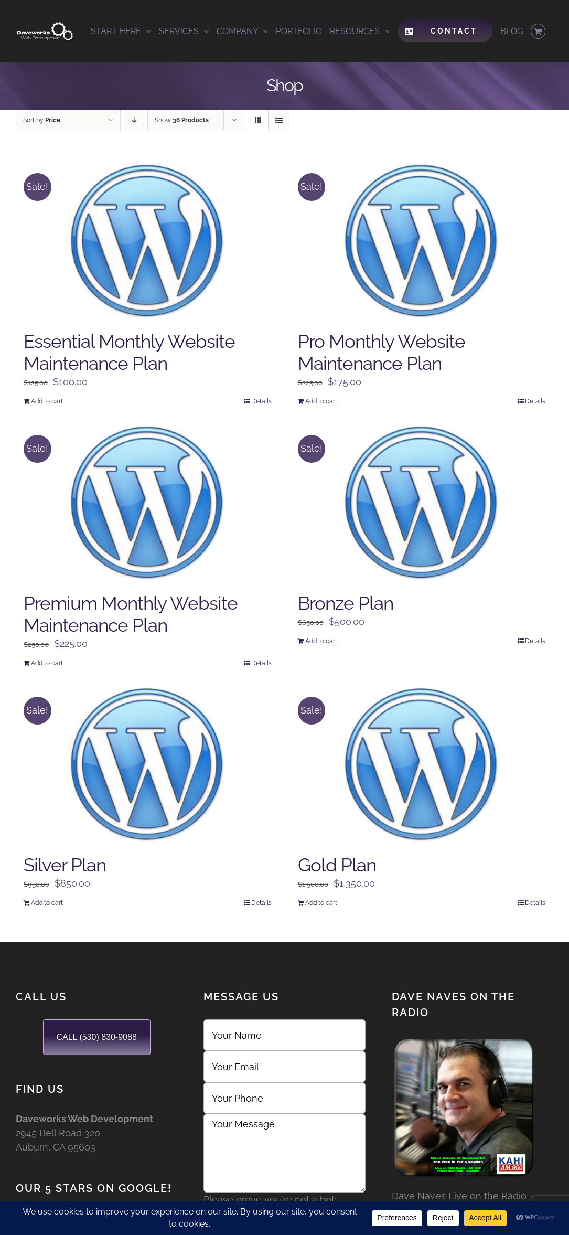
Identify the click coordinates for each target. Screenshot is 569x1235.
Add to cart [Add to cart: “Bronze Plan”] (321, 641)
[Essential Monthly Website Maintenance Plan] (148, 241)
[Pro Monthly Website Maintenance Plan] (422, 241)
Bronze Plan (345, 603)
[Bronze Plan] (422, 503)
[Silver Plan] (148, 765)
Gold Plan (337, 865)
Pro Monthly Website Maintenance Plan (381, 352)
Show (182, 120)
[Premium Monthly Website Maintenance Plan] (148, 503)
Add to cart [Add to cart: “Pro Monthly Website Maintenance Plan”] (321, 401)
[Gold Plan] (422, 765)
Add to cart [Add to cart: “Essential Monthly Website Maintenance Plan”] (47, 401)
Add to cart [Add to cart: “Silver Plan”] (47, 903)
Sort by (41, 120)
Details (261, 401)
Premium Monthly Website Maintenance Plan (131, 614)
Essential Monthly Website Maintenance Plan (129, 352)
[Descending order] (134, 120)
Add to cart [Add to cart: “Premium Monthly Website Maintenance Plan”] (47, 663)
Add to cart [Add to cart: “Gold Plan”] (321, 903)
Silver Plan (65, 865)
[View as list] (279, 120)
